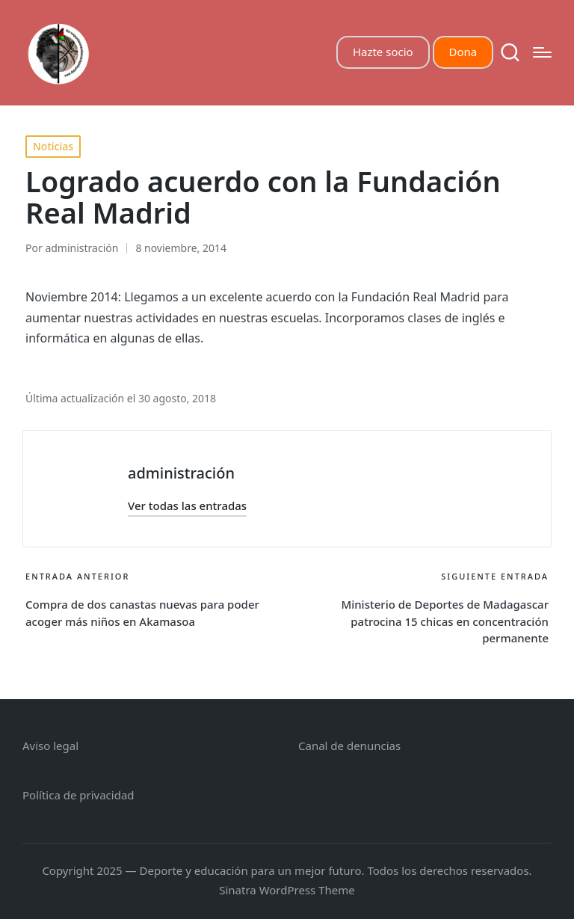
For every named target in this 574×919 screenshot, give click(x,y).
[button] (187, 506)
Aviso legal (50, 745)
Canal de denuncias (349, 745)
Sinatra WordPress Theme (287, 889)
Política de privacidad (78, 794)
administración (181, 473)
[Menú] (542, 52)
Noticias (53, 146)
